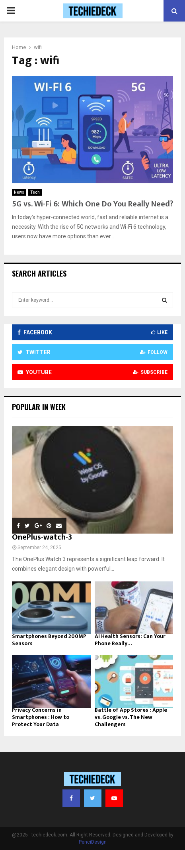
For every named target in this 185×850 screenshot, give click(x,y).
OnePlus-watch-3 (42, 537)
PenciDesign (93, 842)
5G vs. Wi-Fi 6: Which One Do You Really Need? (92, 204)
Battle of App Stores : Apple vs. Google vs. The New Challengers (131, 717)
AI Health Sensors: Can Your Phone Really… (130, 640)
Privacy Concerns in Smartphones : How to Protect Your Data (40, 717)
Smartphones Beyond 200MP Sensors (49, 640)
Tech (35, 192)
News (19, 192)
